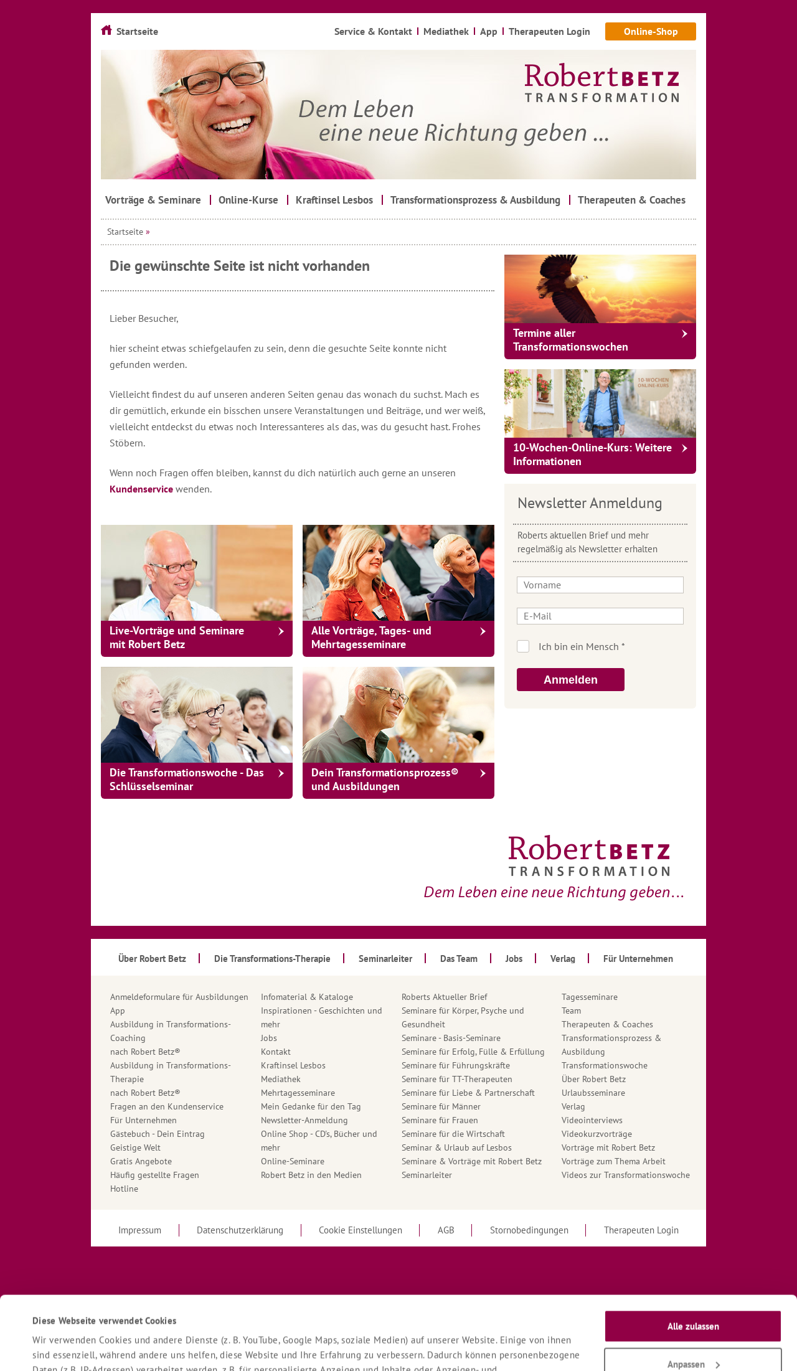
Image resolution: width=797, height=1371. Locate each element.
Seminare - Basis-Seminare (451, 1038)
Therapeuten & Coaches (607, 1024)
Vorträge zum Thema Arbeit (614, 1161)
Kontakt (276, 1051)
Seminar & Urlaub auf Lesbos (457, 1147)
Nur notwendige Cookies (693, 1333)
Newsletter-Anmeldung (304, 1120)
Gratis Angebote (141, 1161)
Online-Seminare (292, 1161)
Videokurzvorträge (597, 1133)
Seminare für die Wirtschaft (453, 1133)
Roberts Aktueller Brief (444, 996)
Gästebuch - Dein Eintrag (157, 1133)
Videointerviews (592, 1120)
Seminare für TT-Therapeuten (457, 1079)
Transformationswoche (605, 1065)
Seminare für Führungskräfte (456, 1065)
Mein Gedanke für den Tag (311, 1106)
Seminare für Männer (441, 1106)
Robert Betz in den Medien (311, 1174)
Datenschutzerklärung (484, 1316)
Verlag (573, 1106)
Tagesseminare (590, 996)
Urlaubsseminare (593, 1092)
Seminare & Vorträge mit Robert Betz (472, 1161)
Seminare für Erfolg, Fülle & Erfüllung (473, 1051)
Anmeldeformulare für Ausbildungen (179, 996)
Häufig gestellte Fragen (154, 1174)
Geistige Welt (135, 1147)
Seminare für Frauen (440, 1120)
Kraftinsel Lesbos (293, 1065)
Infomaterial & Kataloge (307, 996)
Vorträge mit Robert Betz (608, 1147)
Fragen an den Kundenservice (167, 1106)
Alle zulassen (693, 1257)
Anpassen (693, 1295)
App (117, 1010)
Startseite (125, 231)
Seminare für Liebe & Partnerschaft (468, 1092)
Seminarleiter (427, 1174)
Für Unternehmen (143, 1120)
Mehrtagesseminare (298, 1092)
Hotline (124, 1188)
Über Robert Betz (594, 1079)
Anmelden (571, 680)
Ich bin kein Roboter (617, 646)
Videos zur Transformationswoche (626, 1174)
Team (571, 1010)
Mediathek (281, 1079)
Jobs (269, 1038)
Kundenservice (143, 489)
